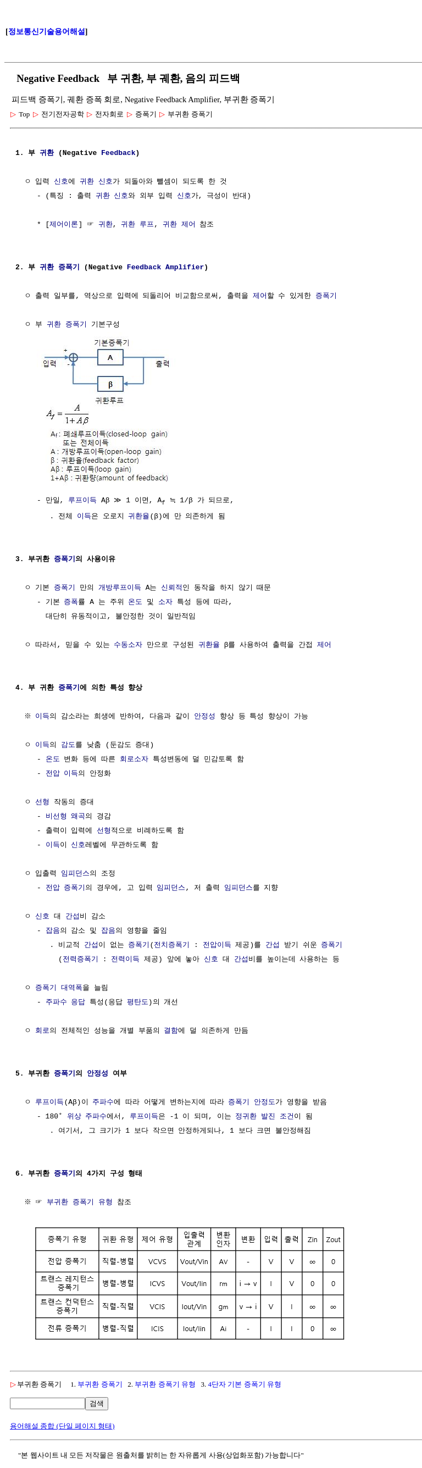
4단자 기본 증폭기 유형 (244, 1382)
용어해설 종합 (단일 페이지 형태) (62, 1424)
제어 (260, 296)
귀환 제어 (179, 225)
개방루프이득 (119, 587)
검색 (97, 1402)
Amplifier (184, 268)
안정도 (264, 1102)
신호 (61, 182)
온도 (135, 602)
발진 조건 (277, 1116)
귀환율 (138, 516)
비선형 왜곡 (66, 816)
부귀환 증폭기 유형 (81, 1202)
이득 (84, 516)
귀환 (47, 153)
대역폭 (71, 988)
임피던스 (75, 873)
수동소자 (128, 645)
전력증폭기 (80, 959)
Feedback (118, 153)
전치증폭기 (172, 945)
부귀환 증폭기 (99, 1382)
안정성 (206, 716)
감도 (68, 745)
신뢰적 (171, 587)
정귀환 (246, 1116)
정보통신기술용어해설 (46, 31)
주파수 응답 (66, 1002)
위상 (74, 1116)
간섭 (72, 916)
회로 (42, 1030)
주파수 (103, 1102)
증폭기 (69, 268)
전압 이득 (62, 773)
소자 (165, 602)
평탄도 (137, 1002)
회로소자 (134, 759)
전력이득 (125, 959)
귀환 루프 (137, 225)
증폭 (71, 602)
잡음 (53, 930)
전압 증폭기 (66, 888)
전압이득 (217, 945)
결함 (171, 1030)
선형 (42, 802)
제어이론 (63, 225)
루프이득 (82, 500)
